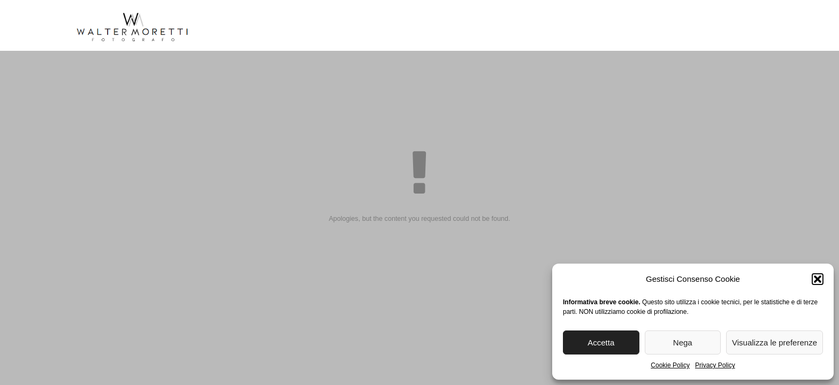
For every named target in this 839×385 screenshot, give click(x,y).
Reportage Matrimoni (362, 26)
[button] (817, 279)
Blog (600, 26)
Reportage (453, 26)
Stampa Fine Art (537, 26)
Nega (682, 342)
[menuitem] (688, 29)
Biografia (272, 26)
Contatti (646, 26)
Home (223, 26)
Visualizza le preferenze (774, 342)
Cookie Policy (670, 365)
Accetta (601, 342)
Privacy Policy (715, 365)
